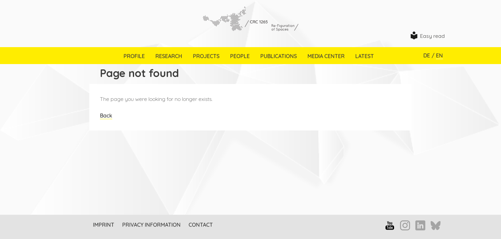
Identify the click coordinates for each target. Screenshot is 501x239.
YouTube (390, 225)
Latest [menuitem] (364, 56)
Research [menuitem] (168, 56)
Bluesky (436, 226)
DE (426, 55)
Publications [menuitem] (278, 56)
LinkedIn (420, 225)
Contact (201, 224)
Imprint (103, 224)
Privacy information (151, 224)
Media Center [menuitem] (326, 56)
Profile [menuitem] (134, 56)
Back (106, 115)
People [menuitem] (240, 56)
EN (439, 55)
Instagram (405, 225)
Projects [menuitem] (206, 56)
